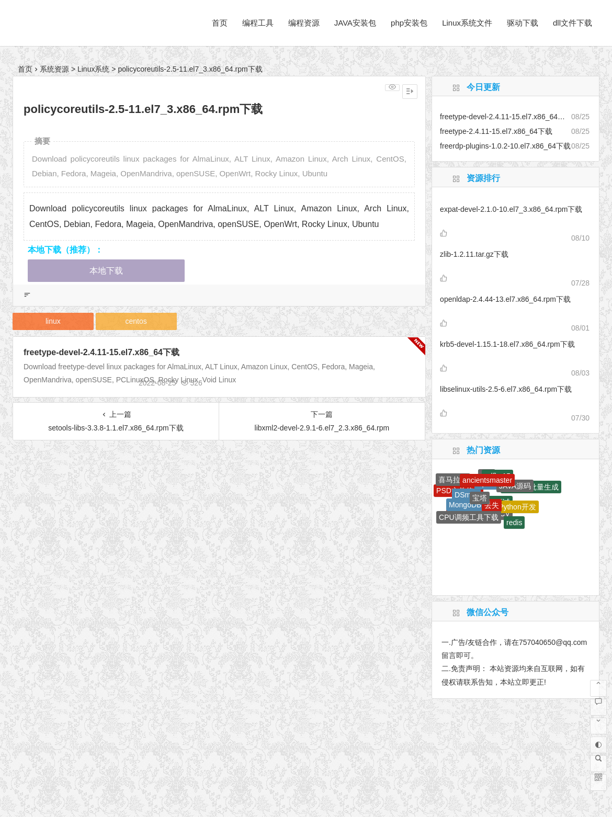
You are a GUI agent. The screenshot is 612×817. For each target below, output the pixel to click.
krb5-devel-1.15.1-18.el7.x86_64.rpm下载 (507, 344)
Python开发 (517, 507)
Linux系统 (93, 69)
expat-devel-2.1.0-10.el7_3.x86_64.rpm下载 (511, 209)
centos (136, 321)
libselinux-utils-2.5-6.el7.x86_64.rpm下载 (506, 389)
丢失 (491, 505)
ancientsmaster (487, 480)
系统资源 (54, 69)
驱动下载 (522, 22)
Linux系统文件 (467, 22)
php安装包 (409, 22)
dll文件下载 (572, 22)
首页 (220, 22)
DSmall (466, 495)
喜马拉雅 (453, 479)
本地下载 (106, 270)
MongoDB (465, 505)
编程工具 (258, 22)
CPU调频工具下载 (468, 517)
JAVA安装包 (355, 22)
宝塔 (479, 498)
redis (514, 522)
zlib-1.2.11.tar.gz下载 (474, 254)
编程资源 (304, 22)
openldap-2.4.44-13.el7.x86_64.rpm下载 (505, 299)
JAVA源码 (515, 486)
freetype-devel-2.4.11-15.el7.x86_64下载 (101, 352)
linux (53, 321)
